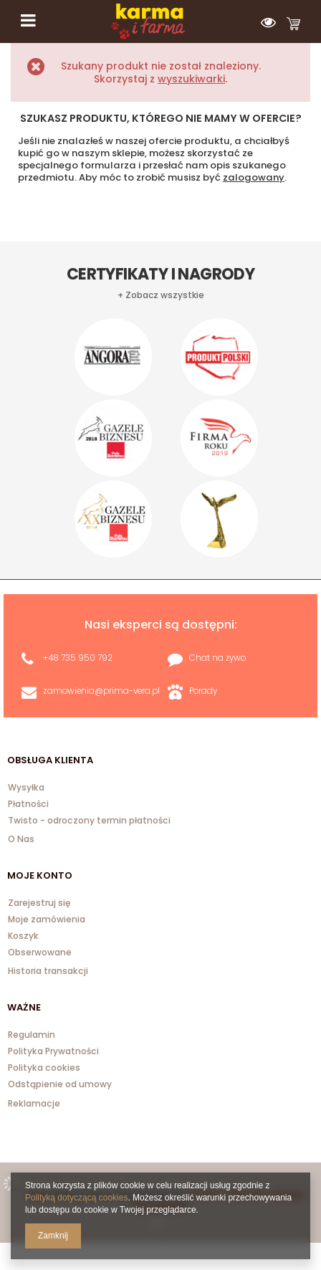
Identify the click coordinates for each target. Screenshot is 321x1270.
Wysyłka (26, 788)
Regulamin (31, 1036)
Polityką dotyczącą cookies (76, 1198)
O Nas (21, 839)
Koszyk (23, 937)
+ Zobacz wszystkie (161, 295)
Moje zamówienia (46, 920)
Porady (203, 691)
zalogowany (253, 177)
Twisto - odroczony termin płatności (89, 821)
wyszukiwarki (191, 79)
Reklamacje (34, 1103)
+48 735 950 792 (77, 658)
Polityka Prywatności (53, 1052)
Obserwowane (40, 953)
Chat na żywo (217, 658)
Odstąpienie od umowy (60, 1085)
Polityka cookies (44, 1069)
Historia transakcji (48, 971)
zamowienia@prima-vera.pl (101, 691)
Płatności (28, 805)
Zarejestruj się (39, 904)
